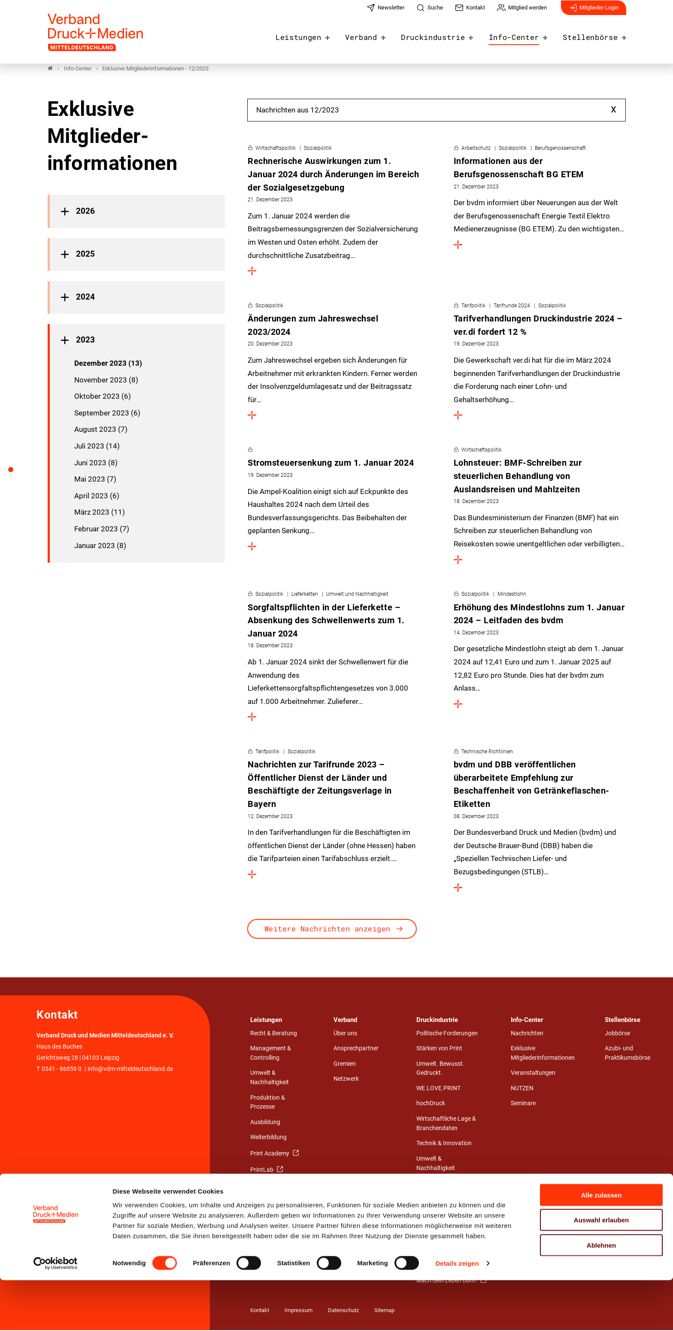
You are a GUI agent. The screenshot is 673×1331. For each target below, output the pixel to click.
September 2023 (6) (107, 413)
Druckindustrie (446, 35)
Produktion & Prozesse (267, 1103)
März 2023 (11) (99, 513)
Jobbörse (617, 1033)
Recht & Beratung (273, 1033)
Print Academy (270, 1154)
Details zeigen (457, 1314)
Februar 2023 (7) (101, 529)
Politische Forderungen (447, 1033)
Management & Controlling (270, 1054)
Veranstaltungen (533, 1073)
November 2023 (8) (106, 380)
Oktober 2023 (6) (102, 397)
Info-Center (521, 35)
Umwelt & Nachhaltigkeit (269, 1078)
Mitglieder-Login (593, 12)
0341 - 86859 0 (62, 1069)
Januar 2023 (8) (100, 546)
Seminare (523, 1104)
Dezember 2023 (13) (108, 364)
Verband (378, 35)
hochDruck (430, 1104)
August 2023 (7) (100, 430)
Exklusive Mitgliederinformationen (543, 1054)
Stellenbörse (593, 35)
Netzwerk (346, 1079)
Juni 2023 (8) (96, 463)
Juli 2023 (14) (97, 447)
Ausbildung (265, 1123)
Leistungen (319, 35)
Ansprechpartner (356, 1049)
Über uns (345, 1033)
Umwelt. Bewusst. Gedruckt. (440, 1069)
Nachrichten (527, 1033)
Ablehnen (601, 1295)
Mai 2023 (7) (95, 480)
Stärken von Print (439, 1049)
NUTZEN (522, 1089)
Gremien (344, 1064)
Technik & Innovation (444, 1144)
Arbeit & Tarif (433, 1184)
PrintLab (262, 1170)
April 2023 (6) (96, 496)
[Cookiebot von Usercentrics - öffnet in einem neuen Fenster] (55, 1314)
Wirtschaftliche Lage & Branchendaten (446, 1124)
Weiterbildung (268, 1138)
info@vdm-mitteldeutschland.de (130, 1069)
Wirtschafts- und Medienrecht (438, 1204)
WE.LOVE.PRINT (438, 1089)
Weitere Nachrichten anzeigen (327, 929)
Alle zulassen (601, 1245)
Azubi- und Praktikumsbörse (627, 1054)
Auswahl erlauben (601, 1270)
